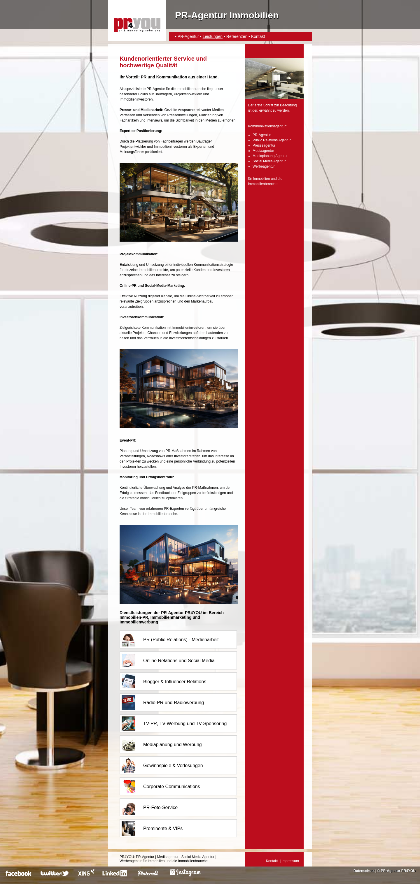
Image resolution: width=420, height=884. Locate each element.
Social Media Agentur (269, 161)
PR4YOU (127, 857)
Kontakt (258, 36)
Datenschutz (364, 871)
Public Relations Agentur (272, 140)
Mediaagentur (263, 151)
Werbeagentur (264, 166)
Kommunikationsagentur (267, 126)
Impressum (290, 861)
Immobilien (261, 179)
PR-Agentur (188, 36)
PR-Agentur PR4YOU (398, 871)
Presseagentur (264, 145)
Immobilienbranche (262, 184)
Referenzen (236, 36)
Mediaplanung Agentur (270, 156)
